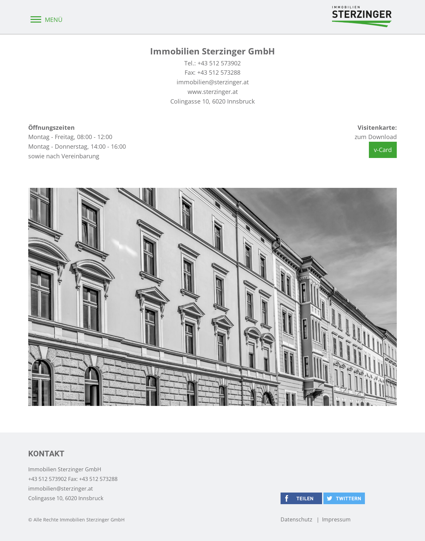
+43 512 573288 (218, 72)
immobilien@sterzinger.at (213, 82)
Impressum (336, 519)
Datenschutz (296, 519)
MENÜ (45, 20)
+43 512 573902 (219, 63)
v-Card (383, 150)
